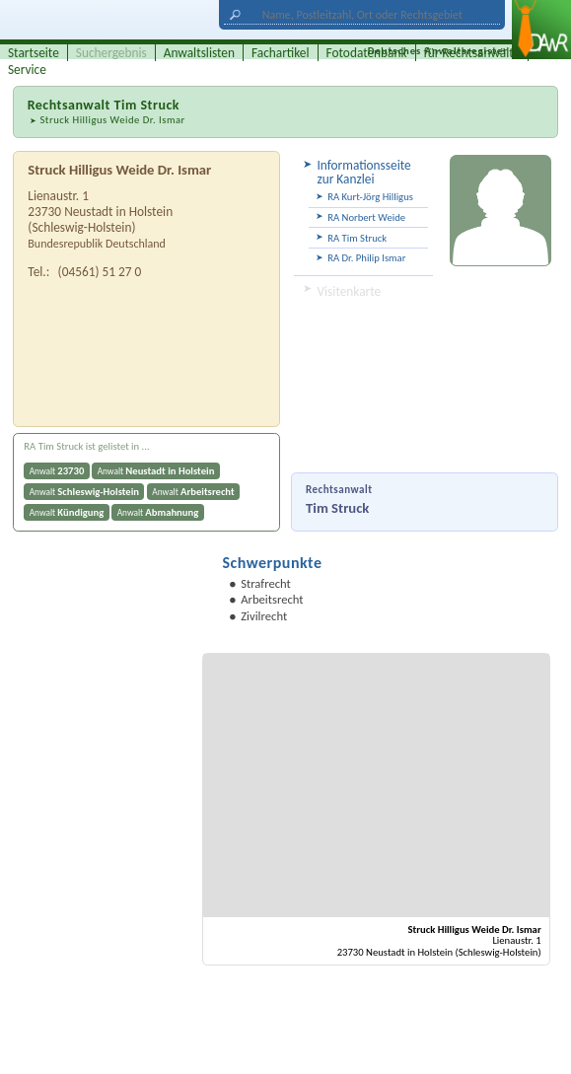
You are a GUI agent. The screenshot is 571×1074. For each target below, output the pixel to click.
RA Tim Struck (357, 238)
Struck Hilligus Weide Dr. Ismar (111, 119)
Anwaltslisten (199, 52)
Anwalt (57, 471)
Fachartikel (280, 52)
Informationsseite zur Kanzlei (363, 172)
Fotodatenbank (366, 52)
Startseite (33, 52)
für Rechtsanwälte (472, 52)
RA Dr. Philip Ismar (366, 257)
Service (27, 69)
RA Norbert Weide (366, 217)
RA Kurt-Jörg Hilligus (370, 196)
